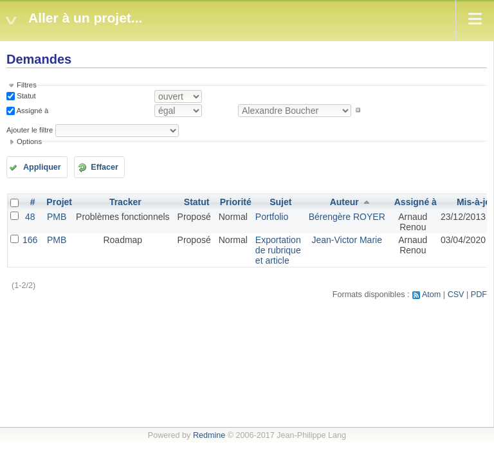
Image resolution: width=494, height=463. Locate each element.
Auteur (344, 202)
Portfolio (271, 217)
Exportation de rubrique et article (278, 250)
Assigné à (31, 110)
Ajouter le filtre (29, 130)
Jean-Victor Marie (346, 240)
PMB (56, 217)
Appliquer (42, 167)
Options (29, 141)
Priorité (236, 202)
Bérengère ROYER (347, 217)
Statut (25, 96)
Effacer (104, 167)
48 (30, 217)
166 (30, 240)
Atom (431, 294)
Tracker (125, 202)
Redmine (209, 435)
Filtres (27, 85)
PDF (479, 294)
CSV (456, 294)
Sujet (280, 202)
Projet (59, 202)
